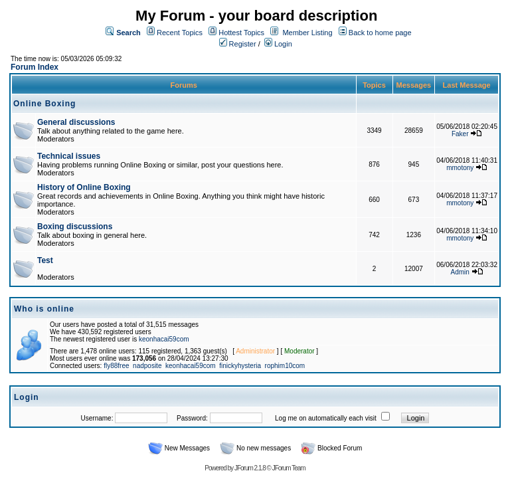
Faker (460, 134)
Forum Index (34, 67)
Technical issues (68, 156)
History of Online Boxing (84, 187)
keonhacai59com (164, 339)
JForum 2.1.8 (250, 468)
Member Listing (307, 33)
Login (278, 44)
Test (45, 260)
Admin (460, 272)
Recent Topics (180, 33)
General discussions (76, 122)
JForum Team (288, 468)
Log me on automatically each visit (326, 418)
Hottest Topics (241, 33)
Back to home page (380, 33)
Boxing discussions (74, 226)
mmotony (459, 167)
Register (237, 44)
